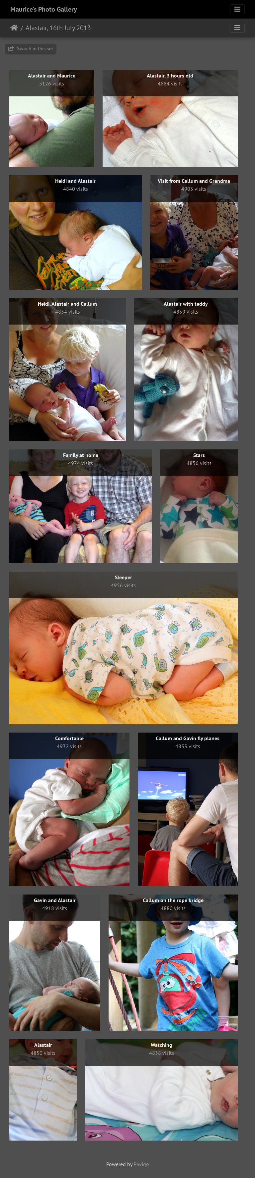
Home (14, 28)
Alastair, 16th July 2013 (58, 28)
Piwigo (141, 1164)
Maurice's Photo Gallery (43, 9)
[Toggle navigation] (237, 9)
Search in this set (30, 48)
